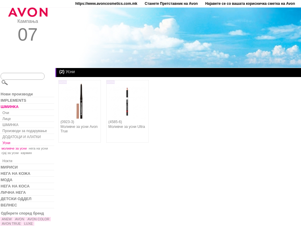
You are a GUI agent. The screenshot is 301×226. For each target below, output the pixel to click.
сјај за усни (10, 153)
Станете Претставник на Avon (171, 4)
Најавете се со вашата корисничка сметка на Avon (250, 4)
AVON (19, 219)
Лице (6, 119)
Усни (6, 143)
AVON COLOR (38, 219)
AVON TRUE (11, 223)
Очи (5, 113)
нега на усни (38, 148)
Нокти (7, 161)
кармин (26, 153)
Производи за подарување (24, 131)
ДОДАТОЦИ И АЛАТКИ (21, 137)
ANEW (7, 219)
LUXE (28, 223)
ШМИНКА (10, 125)
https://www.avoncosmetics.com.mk (106, 4)
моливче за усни (14, 148)
